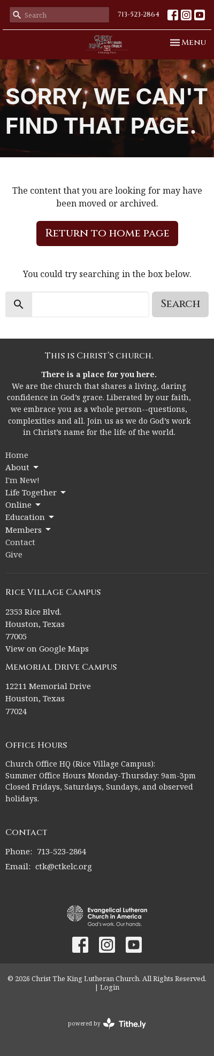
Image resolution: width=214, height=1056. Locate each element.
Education (30, 517)
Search (180, 303)
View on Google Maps (47, 648)
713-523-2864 (138, 14)
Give (13, 554)
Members (28, 529)
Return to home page (107, 233)
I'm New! (22, 480)
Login (109, 987)
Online (23, 504)
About (22, 467)
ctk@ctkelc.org (63, 866)
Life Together (36, 492)
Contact (20, 542)
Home (16, 454)
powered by (107, 1023)
